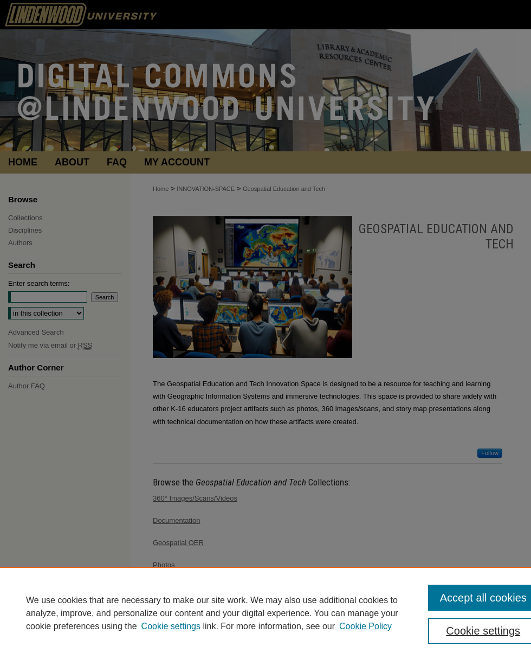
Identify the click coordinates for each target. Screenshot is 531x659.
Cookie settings (170, 626)
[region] (265, 613)
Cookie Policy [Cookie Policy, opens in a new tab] (365, 626)
